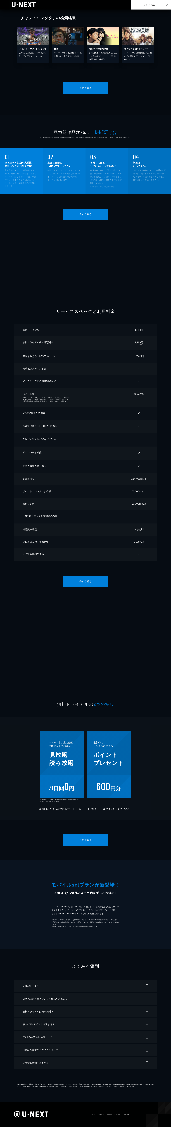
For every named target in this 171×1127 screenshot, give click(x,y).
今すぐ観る (149, 4)
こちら (57, 401)
